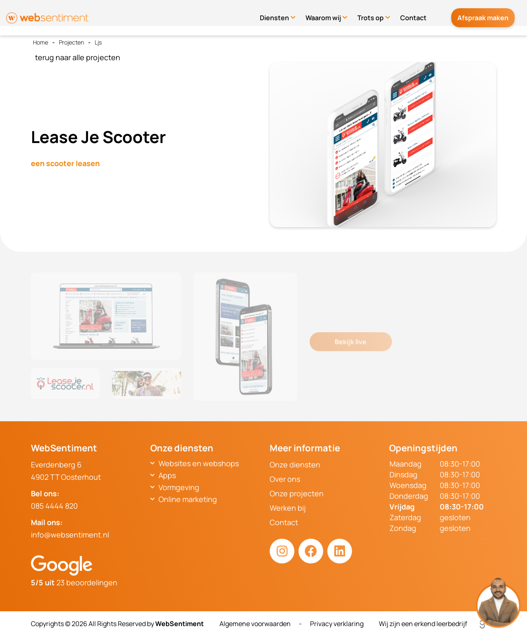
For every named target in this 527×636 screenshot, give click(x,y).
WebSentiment (179, 623)
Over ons (285, 479)
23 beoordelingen (74, 582)
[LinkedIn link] (339, 551)
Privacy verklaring (337, 623)
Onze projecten (297, 493)
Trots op (379, 14)
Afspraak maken (487, 14)
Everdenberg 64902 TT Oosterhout (66, 471)
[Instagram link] (282, 551)
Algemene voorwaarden (255, 623)
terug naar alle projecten (77, 57)
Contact (421, 14)
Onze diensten (295, 464)
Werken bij (288, 508)
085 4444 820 (54, 506)
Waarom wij (331, 14)
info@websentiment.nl (70, 535)
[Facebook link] (310, 551)
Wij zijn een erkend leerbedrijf (437, 623)
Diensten (282, 14)
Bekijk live (350, 341)
